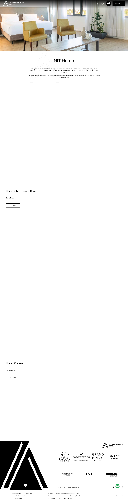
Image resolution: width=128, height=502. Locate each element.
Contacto (60, 487)
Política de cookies (16, 493)
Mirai (122, 496)
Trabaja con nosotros (73, 487)
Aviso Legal (29, 493)
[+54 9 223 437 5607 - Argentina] (98, 3)
